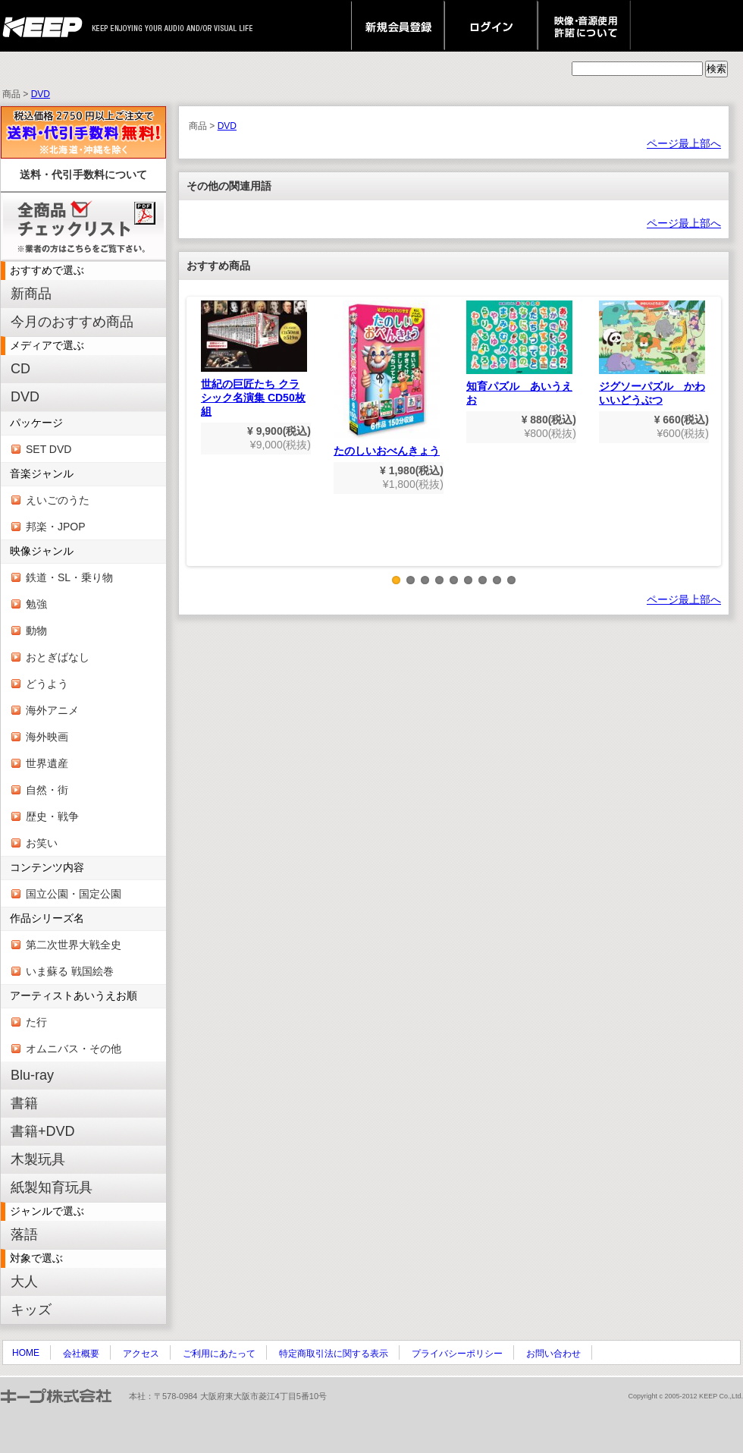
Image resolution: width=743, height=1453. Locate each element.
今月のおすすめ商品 (72, 321)
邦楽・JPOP (56, 527)
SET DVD (48, 449)
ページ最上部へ (684, 143)
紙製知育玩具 (51, 1187)
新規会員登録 (397, 26)
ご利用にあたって (219, 1353)
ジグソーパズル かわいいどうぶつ (652, 353)
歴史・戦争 (52, 816)
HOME (25, 1353)
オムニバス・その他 (73, 1049)
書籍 (24, 1103)
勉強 (36, 604)
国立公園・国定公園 (73, 894)
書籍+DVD (43, 1131)
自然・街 (47, 790)
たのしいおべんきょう (387, 378)
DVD (40, 94)
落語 (24, 1234)
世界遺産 (47, 763)
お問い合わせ (553, 1353)
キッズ (31, 1309)
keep (46, 26)
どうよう (47, 684)
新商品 (31, 293)
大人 (24, 1281)
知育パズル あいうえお (519, 353)
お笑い (42, 843)
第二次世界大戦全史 (73, 945)
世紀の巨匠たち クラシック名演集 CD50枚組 (254, 358)
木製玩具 (38, 1159)
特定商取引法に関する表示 (333, 1353)
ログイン (491, 26)
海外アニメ (52, 710)
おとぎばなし (57, 657)
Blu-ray (32, 1075)
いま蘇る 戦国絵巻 (70, 971)
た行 (36, 1022)
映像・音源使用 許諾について (584, 26)
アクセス (141, 1353)
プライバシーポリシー (457, 1353)
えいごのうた (57, 500)
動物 (36, 630)
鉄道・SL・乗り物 (69, 577)
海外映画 (47, 737)
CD (20, 368)
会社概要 (81, 1353)
